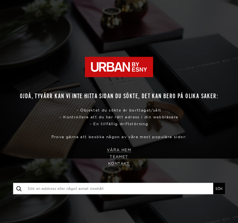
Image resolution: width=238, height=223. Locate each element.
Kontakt (119, 164)
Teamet (119, 157)
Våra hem (119, 150)
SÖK (219, 188)
